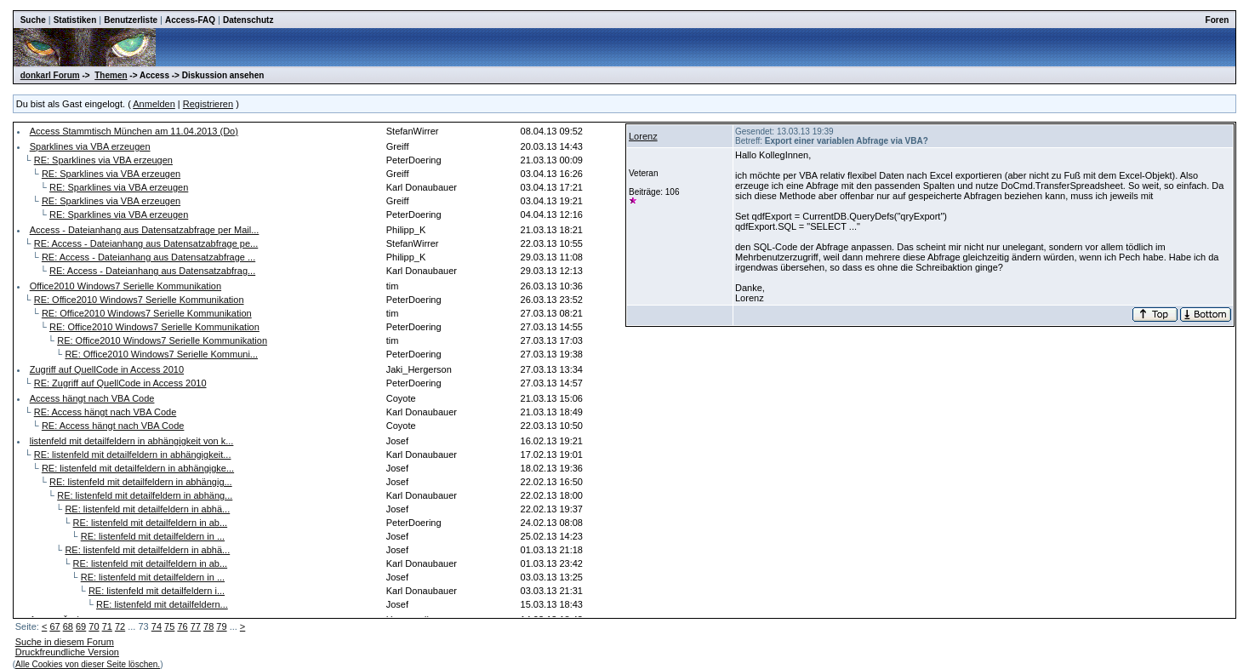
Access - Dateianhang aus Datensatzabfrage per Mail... (144, 230)
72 (120, 626)
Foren (1217, 20)
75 (169, 626)
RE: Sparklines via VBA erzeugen (103, 160)
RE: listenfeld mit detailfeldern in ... (153, 536)
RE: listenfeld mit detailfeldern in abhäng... (144, 495)
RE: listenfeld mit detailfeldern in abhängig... (140, 482)
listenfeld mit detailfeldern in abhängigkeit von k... (132, 441)
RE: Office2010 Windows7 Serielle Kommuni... (161, 354)
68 (68, 626)
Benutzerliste (130, 20)
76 (182, 626)
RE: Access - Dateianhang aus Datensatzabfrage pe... (146, 243)
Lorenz (643, 136)
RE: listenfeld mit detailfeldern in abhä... (147, 509)
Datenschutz (248, 20)
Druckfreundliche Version (67, 652)
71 (107, 626)
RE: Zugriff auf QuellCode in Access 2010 (120, 383)
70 (93, 626)
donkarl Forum (50, 75)
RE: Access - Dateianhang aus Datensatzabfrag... (152, 271)
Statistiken (75, 20)
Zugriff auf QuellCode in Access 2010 (107, 369)
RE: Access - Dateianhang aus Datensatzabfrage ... (148, 257)
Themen (110, 75)
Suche (33, 20)
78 (208, 626)
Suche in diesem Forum (64, 642)
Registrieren (208, 104)
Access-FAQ (190, 20)
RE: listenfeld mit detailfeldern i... (156, 591)
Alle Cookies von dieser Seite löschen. (87, 664)
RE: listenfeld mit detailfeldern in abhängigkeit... (132, 454)
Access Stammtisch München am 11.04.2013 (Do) (134, 131)
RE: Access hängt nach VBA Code (105, 412)
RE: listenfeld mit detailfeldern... (162, 604)
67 (54, 626)
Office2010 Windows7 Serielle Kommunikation (125, 286)
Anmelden (154, 104)
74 (156, 626)
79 (221, 626)
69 (81, 626)
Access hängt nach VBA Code (92, 398)
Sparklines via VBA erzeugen (90, 146)
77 (196, 626)
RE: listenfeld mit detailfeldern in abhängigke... (138, 468)
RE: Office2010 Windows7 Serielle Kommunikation (139, 299)
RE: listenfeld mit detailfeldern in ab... (150, 522)
